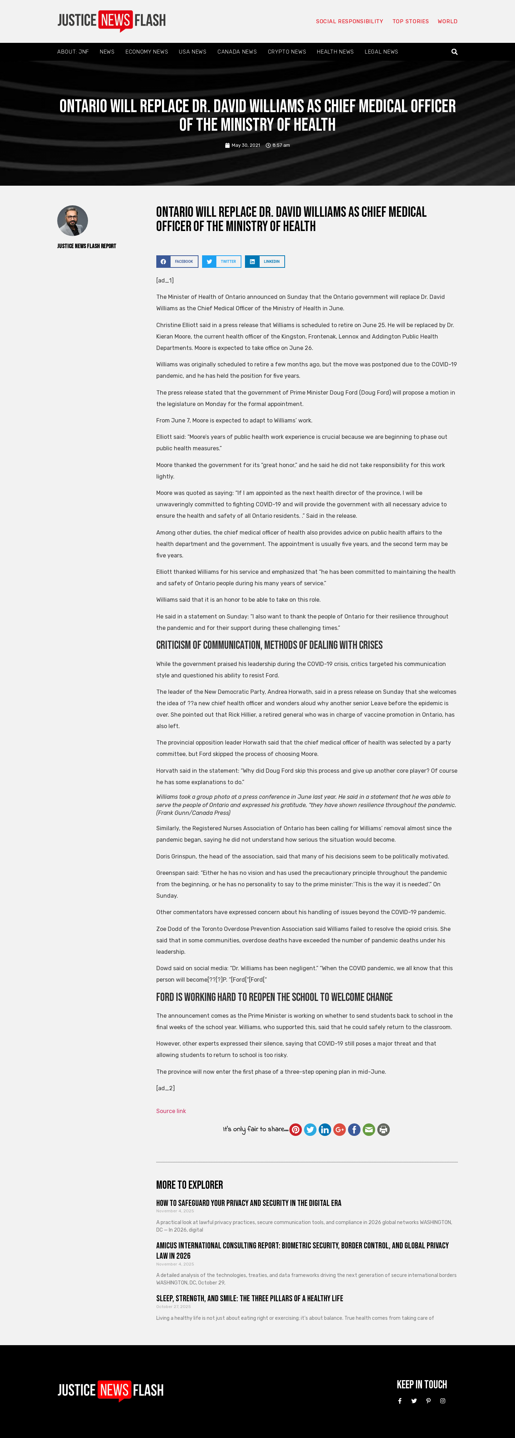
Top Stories (410, 21)
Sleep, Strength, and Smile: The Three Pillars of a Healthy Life (249, 1298)
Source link (171, 1111)
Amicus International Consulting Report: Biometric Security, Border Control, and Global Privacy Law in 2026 (302, 1251)
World (448, 21)
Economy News (147, 52)
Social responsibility (349, 21)
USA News (193, 52)
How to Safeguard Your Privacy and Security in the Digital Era (249, 1203)
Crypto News (287, 52)
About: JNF (73, 52)
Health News (335, 52)
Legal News (381, 52)
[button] (454, 52)
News (107, 52)
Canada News (237, 52)
